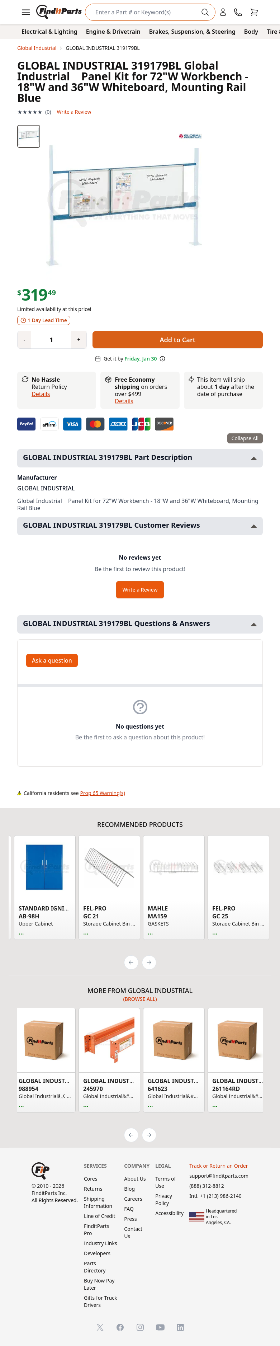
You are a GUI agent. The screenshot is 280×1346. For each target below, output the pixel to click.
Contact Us (133, 1232)
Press (130, 1218)
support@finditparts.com (218, 1175)
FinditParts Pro (96, 1230)
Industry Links (100, 1243)
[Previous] (131, 962)
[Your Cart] (254, 12)
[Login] (223, 12)
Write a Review (74, 111)
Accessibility (169, 1213)
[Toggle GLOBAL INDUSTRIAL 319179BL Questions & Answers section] (254, 624)
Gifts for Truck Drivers (100, 1301)
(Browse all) (140, 999)
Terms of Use (165, 1182)
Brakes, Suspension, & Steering (192, 32)
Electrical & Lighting (49, 32)
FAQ (129, 1208)
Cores (90, 1178)
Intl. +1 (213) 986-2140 (215, 1195)
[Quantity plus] (78, 339)
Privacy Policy (163, 1199)
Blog (129, 1188)
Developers (97, 1253)
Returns (93, 1188)
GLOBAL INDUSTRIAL (46, 488)
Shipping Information (98, 1202)
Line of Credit (99, 1216)
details (124, 401)
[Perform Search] (205, 12)
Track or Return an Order (218, 1165)
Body (251, 32)
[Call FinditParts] (238, 12)
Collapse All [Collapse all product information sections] (245, 438)
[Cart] (254, 12)
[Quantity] (48, 339)
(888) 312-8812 (206, 1185)
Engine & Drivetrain (113, 32)
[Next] (149, 962)
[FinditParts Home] (59, 12)
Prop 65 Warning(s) (102, 793)
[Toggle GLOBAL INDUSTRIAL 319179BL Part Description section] (254, 458)
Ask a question (52, 660)
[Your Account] (223, 12)
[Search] (144, 12)
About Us (135, 1178)
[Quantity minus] (24, 339)
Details (41, 393)
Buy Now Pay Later (99, 1284)
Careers (133, 1198)
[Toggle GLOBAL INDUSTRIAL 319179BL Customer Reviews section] (254, 526)
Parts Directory (94, 1267)
